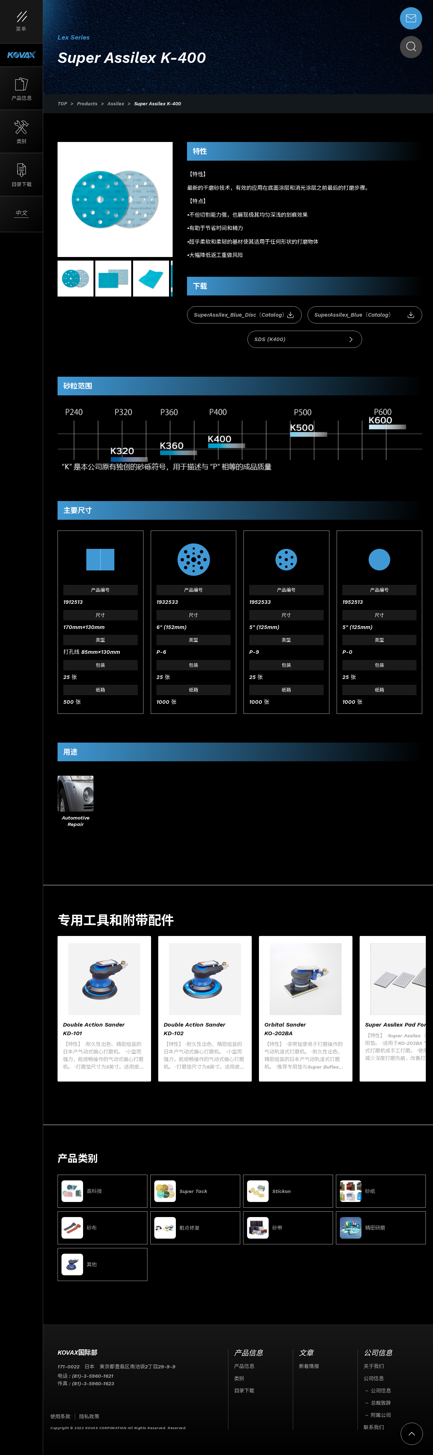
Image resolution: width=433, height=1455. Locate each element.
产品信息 (244, 1366)
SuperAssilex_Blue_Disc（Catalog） (244, 315)
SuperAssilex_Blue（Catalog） (364, 315)
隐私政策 (89, 1416)
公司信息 (374, 1378)
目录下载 (244, 1390)
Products (87, 103)
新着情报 (309, 1366)
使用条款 (60, 1416)
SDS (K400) (304, 339)
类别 (239, 1378)
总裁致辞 (381, 1402)
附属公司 (381, 1415)
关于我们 (374, 1366)
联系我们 (374, 1427)
